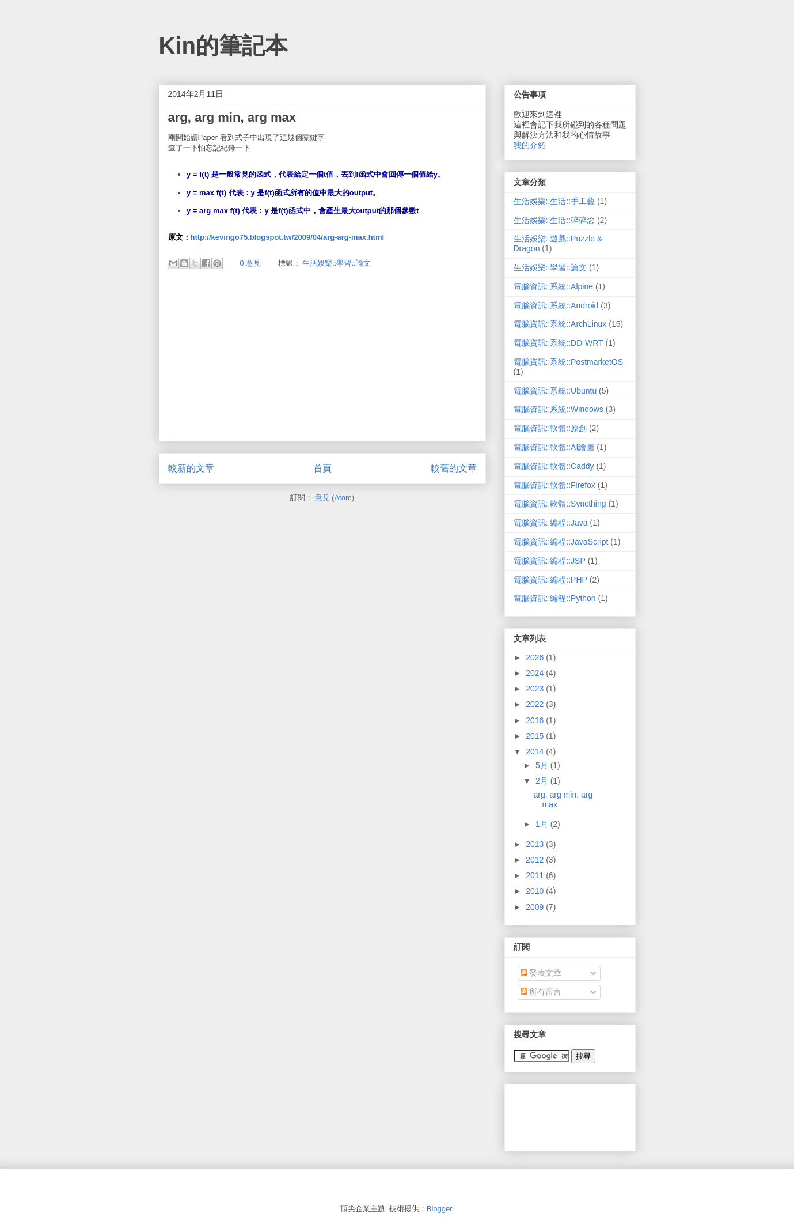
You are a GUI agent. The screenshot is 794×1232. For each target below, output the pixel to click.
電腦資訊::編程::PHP (550, 579)
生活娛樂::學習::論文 (336, 263)
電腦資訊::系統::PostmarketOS (569, 361)
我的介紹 (530, 145)
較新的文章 (191, 468)
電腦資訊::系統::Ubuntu (555, 390)
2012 (536, 859)
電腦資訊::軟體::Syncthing (560, 503)
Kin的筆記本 (223, 45)
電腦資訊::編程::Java (551, 522)
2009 (536, 907)
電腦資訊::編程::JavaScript (561, 541)
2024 (536, 673)
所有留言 (541, 991)
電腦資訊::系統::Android (556, 305)
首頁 (322, 468)
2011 (536, 875)
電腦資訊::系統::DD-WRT (558, 342)
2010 (536, 890)
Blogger (439, 1208)
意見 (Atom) (335, 497)
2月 (542, 780)
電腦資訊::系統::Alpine (553, 286)
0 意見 (250, 263)
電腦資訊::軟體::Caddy (554, 466)
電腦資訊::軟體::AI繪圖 (554, 447)
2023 (536, 688)
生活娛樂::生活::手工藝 (554, 201)
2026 (536, 657)
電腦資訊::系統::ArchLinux (560, 323)
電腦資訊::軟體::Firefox (554, 485)
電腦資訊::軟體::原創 (550, 428)
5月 (542, 765)
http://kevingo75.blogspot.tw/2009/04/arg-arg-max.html (288, 237)
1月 (542, 824)
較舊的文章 (454, 468)
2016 (536, 720)
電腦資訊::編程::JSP (550, 560)
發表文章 (541, 972)
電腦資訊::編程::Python (555, 598)
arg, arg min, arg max (232, 117)
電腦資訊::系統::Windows (558, 409)
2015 (536, 735)
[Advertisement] (322, 360)
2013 (536, 844)
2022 (536, 704)
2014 (536, 751)
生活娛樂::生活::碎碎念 (554, 220)
